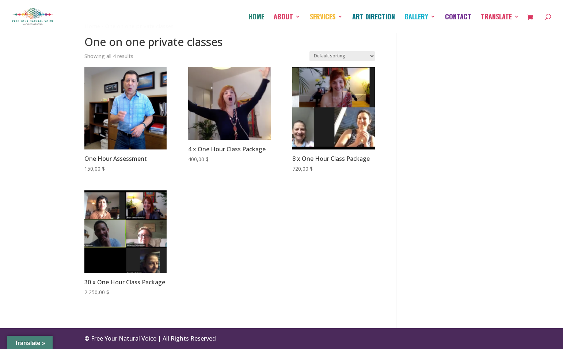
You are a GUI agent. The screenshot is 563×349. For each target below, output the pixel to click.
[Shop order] (342, 56)
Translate (496, 17)
